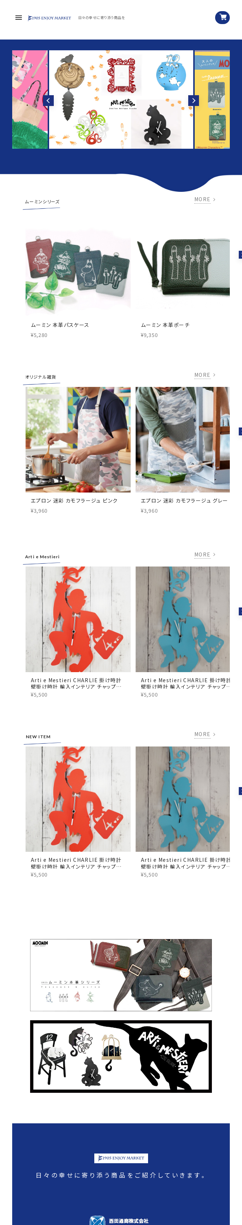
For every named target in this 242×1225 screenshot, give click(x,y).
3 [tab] (127, 143)
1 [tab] (114, 143)
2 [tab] (121, 143)
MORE (202, 199)
